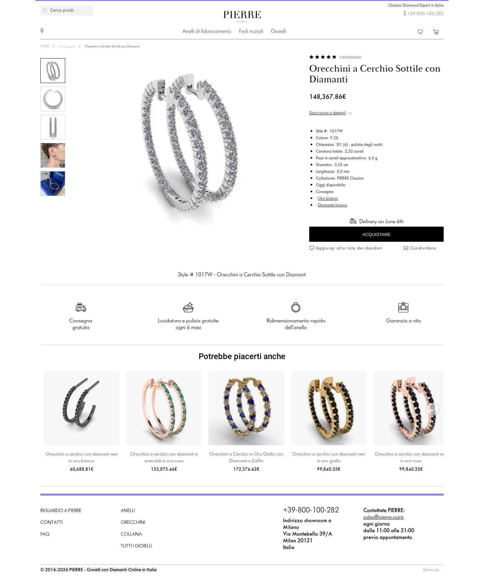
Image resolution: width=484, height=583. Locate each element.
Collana (131, 534)
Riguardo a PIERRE (60, 511)
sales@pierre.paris (383, 517)
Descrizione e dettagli (327, 113)
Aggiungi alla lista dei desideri (349, 248)
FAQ (44, 534)
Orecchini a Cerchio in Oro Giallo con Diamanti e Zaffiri (246, 457)
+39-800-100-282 (425, 14)
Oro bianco (328, 199)
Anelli (128, 511)
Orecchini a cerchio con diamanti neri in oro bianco (81, 457)
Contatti (51, 522)
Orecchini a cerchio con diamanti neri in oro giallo (328, 457)
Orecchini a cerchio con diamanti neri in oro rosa (411, 457)
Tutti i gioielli (136, 546)
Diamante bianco (332, 205)
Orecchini (133, 522)
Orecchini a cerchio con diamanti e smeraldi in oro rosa (164, 457)
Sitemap (431, 570)
